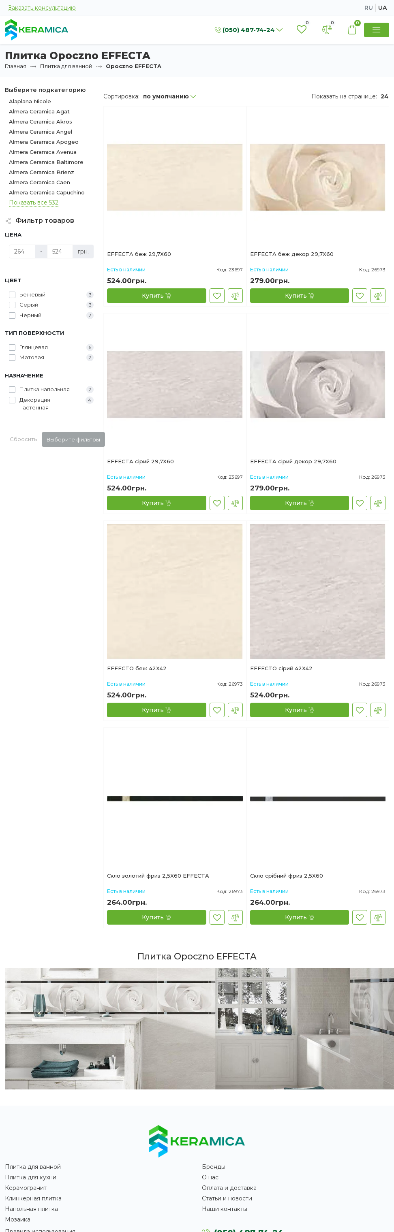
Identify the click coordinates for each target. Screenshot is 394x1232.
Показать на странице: (344, 96)
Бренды (213, 1166)
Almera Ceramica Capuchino (47, 192)
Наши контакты (224, 1209)
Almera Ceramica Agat (39, 111)
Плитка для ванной (66, 66)
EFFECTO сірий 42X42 (281, 668)
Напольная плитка (31, 1209)
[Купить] (156, 295)
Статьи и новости (227, 1198)
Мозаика (17, 1219)
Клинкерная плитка (33, 1198)
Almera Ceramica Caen (39, 182)
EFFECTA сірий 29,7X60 (140, 462)
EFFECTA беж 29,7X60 (139, 254)
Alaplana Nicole (30, 101)
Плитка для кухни (30, 1177)
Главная (15, 66)
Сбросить (23, 439)
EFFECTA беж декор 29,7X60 (292, 254)
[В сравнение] (235, 295)
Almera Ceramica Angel (40, 131)
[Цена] (22, 251)
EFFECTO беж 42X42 (137, 668)
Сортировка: (121, 96)
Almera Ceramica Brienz (41, 172)
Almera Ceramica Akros (40, 121)
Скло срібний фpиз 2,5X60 (286, 876)
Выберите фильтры (73, 439)
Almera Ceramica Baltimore (46, 162)
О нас (210, 1177)
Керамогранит (26, 1188)
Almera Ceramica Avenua (43, 152)
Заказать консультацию (42, 8)
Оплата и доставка (229, 1188)
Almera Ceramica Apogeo (44, 142)
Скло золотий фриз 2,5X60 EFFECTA (158, 876)
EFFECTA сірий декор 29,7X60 (293, 462)
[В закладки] (217, 295)
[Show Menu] (376, 30)
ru (368, 7)
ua (382, 7)
